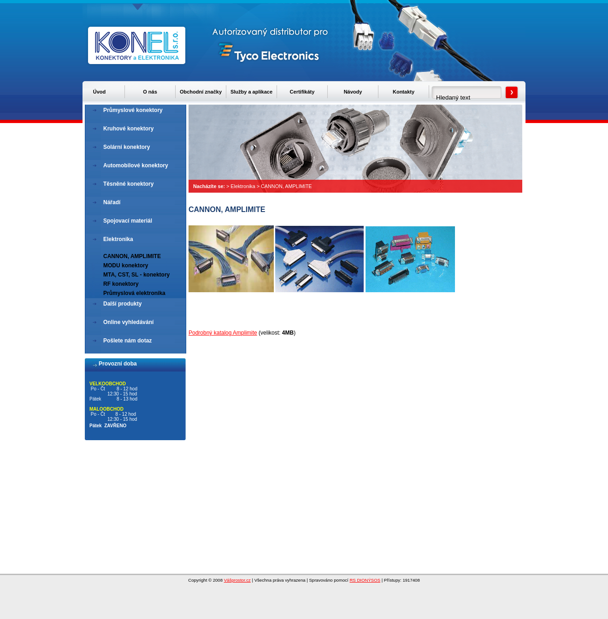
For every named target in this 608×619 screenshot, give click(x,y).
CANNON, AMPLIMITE (286, 186)
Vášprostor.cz (237, 580)
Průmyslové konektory (133, 110)
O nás (150, 91)
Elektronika (242, 186)
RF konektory (121, 284)
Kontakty (403, 91)
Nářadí (111, 202)
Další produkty (122, 304)
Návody (353, 91)
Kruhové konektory (128, 128)
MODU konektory (125, 265)
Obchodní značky (201, 91)
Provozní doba (118, 363)
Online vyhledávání (128, 322)
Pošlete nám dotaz (127, 340)
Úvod (99, 91)
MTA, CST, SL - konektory (136, 274)
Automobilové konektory (135, 165)
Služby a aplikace (251, 91)
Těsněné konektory (128, 184)
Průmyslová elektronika (134, 293)
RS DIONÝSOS (364, 580)
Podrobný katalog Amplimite (223, 333)
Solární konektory (126, 147)
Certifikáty (302, 91)
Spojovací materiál (127, 221)
